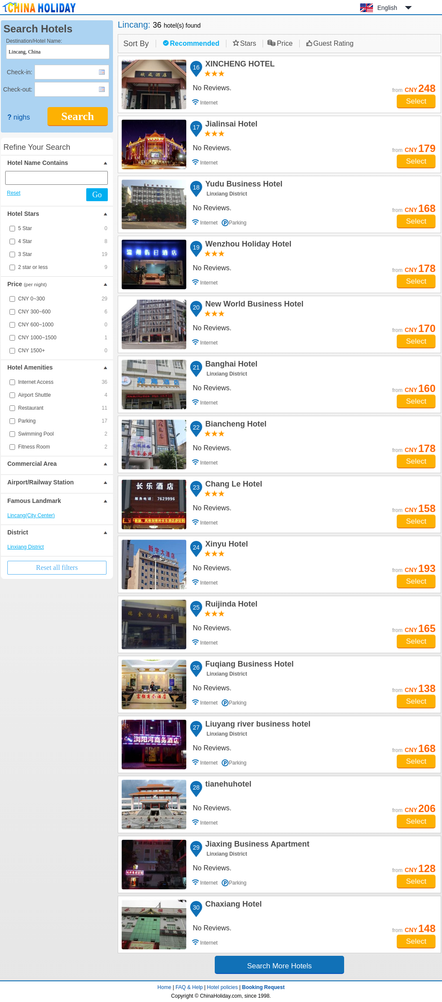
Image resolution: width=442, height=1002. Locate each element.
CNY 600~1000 (62, 324)
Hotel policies (222, 987)
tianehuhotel (227, 785)
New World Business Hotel (253, 305)
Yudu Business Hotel (242, 185)
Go (97, 194)
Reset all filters (57, 567)
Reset (13, 193)
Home (164, 987)
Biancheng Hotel (234, 425)
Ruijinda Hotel (230, 605)
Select (416, 101)
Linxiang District (25, 547)
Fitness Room (62, 446)
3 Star (62, 254)
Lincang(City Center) (31, 515)
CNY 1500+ (62, 350)
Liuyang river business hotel (256, 725)
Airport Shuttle (62, 395)
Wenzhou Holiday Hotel (247, 245)
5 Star (62, 228)
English (387, 7)
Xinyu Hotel (225, 545)
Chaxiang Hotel (232, 905)
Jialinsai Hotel (230, 125)
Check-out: (17, 89)
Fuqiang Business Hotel (248, 665)
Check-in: (19, 72)
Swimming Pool (62, 433)
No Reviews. (212, 88)
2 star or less (62, 267)
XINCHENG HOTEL (239, 65)
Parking (62, 420)
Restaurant (62, 407)
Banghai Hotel (230, 365)
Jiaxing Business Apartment (256, 845)
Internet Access (62, 382)
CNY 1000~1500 (62, 337)
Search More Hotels (279, 966)
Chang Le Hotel (232, 485)
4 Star (62, 241)
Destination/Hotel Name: (34, 41)
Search (77, 116)
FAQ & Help (189, 987)
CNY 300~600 (62, 311)
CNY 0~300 (62, 298)
